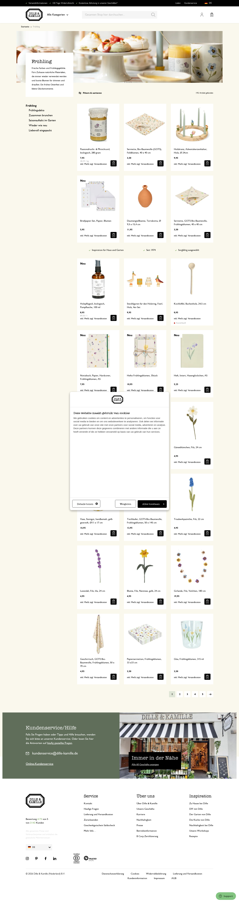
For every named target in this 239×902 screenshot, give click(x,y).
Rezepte (193, 836)
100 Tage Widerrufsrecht (63, 3)
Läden (178, 3)
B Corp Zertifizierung (147, 836)
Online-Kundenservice (39, 763)
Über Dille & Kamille (147, 803)
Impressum (159, 878)
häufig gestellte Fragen (59, 743)
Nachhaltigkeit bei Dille (201, 825)
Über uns (146, 796)
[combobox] (119, 15)
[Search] (153, 15)
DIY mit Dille (196, 809)
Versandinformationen (38, 3)
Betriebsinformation (147, 831)
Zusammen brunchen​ (41, 115)
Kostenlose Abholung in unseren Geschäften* (98, 3)
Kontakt (88, 803)
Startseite (25, 27)
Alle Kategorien (57, 14)
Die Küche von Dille (199, 820)
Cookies (135, 873)
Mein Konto (201, 15)
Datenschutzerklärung (113, 873)
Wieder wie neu (38, 125)
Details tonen (87, 503)
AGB (173, 878)
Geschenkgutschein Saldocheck (99, 825)
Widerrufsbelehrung (156, 873)
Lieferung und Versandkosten (98, 814)
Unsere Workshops (199, 831)
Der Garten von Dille (200, 814)
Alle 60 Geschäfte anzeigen (145, 764)
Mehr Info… (90, 831)
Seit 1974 (151, 250)
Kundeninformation (137, 878)
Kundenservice (190, 3)
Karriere (141, 814)
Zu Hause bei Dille (198, 803)
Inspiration (200, 796)
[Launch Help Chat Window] (226, 896)
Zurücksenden (91, 820)
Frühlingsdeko (36, 110)
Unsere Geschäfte (145, 809)
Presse (140, 825)
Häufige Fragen (91, 809)
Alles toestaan (153, 503)
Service (91, 796)
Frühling (31, 105)
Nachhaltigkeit (144, 820)
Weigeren (125, 503)
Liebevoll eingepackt (40, 130)
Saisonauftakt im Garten (42, 120)
